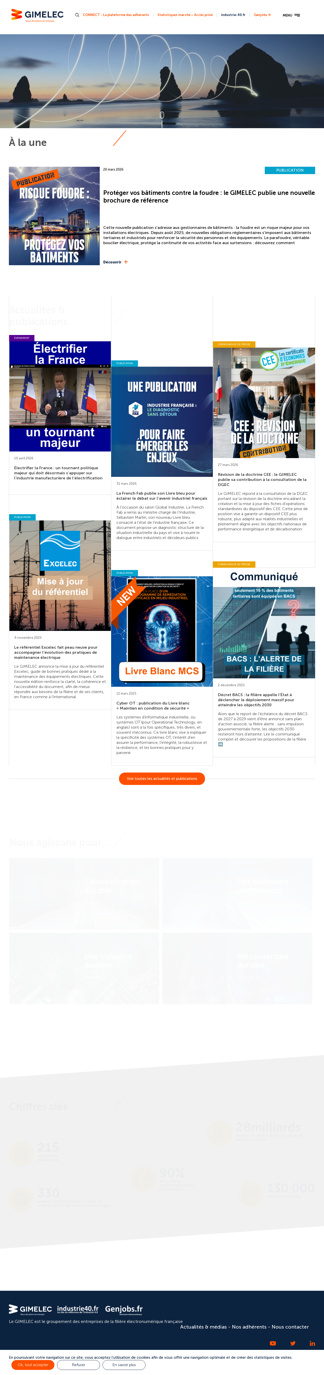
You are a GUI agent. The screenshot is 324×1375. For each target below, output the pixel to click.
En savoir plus (124, 1365)
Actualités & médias (203, 1327)
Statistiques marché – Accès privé (185, 15)
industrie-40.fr (233, 15)
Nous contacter (290, 1327)
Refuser (78, 1365)
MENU (291, 15)
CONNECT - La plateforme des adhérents (116, 15)
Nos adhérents (249, 1327)
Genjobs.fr (262, 15)
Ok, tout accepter (33, 1365)
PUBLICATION (290, 170)
